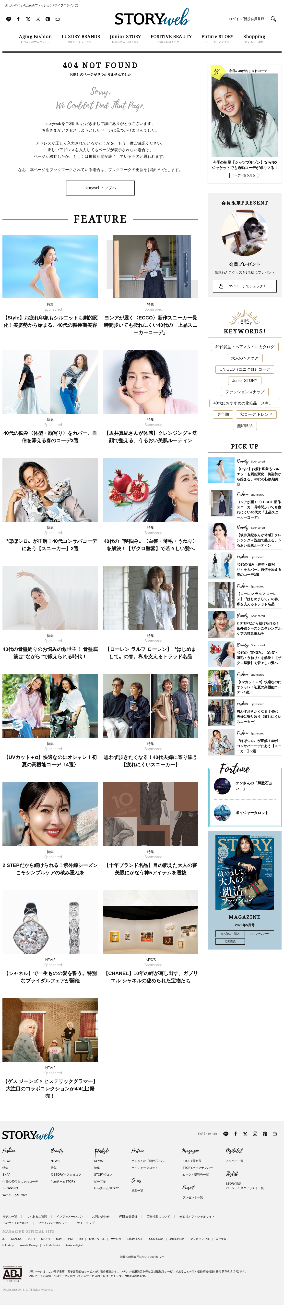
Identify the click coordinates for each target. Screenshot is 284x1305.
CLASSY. (16, 1238)
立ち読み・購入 (230, 933)
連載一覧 (137, 1190)
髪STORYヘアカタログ (66, 1174)
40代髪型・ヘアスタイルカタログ (244, 347)
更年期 (223, 414)
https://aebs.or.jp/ (135, 1275)
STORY (45, 1238)
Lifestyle (101, 1151)
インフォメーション (69, 1216)
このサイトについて (15, 1223)
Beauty (57, 1151)
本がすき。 (222, 1238)
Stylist (232, 1174)
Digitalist (234, 1151)
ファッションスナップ (244, 392)
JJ (3, 1238)
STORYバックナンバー (197, 1168)
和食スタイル (97, 1238)
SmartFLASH (135, 1238)
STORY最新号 (191, 1161)
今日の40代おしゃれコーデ (20, 1181)
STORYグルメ (103, 1174)
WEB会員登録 (128, 1216)
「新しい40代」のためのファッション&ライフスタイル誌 (40, 5)
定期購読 (230, 941)
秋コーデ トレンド (256, 414)
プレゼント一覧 (192, 1197)
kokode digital (74, 1245)
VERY (31, 1238)
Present (188, 1187)
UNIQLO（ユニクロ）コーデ (245, 369)
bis (81, 1238)
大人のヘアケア (245, 358)
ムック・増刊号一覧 (195, 1174)
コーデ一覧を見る (243, 175)
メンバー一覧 (234, 1161)
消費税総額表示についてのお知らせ (142, 1256)
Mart (58, 1238)
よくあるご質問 (36, 1216)
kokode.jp (8, 1245)
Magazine (190, 1151)
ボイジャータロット (252, 813)
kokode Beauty (29, 1245)
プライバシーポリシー (53, 1223)
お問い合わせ (101, 1216)
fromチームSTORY (14, 1195)
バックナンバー (259, 933)
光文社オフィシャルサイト (197, 1216)
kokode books (52, 1245)
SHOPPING (10, 1188)
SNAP (6, 1174)
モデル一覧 (9, 1216)
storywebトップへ (100, 188)
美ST (70, 1238)
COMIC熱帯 (156, 1238)
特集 (5, 1168)
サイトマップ (86, 1223)
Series (136, 1180)
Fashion (8, 1151)
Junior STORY (245, 380)
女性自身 (116, 1238)
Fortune (137, 1151)
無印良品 (245, 426)
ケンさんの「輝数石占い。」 (150, 1161)
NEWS (6, 1161)
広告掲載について (158, 1216)
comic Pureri (176, 1238)
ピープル (100, 1181)
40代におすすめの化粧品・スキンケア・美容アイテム (246, 403)
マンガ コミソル (200, 1238)
